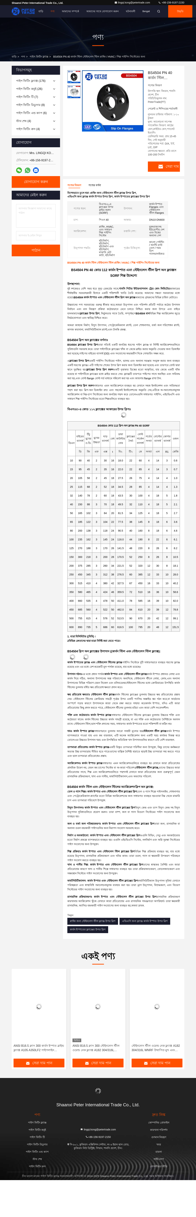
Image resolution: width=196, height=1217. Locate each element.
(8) (30, 105)
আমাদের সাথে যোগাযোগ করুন (102, 11)
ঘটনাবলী (130, 11)
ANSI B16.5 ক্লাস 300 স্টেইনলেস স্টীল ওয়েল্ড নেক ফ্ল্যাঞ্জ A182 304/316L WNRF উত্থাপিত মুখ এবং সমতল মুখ (96, 1048)
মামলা (159, 1151)
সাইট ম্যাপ (159, 1159)
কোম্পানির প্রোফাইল (158, 1122)
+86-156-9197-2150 (171, 2)
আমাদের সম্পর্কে (70, 11)
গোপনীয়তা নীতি (158, 1166)
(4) (23, 121)
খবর (158, 1144)
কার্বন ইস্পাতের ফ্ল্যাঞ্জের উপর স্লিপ (88, 929)
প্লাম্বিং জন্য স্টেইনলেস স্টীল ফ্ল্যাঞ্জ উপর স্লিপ (92, 921)
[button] (25, 1015)
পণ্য (53, 11)
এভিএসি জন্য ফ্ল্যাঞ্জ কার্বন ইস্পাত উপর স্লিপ (144, 921)
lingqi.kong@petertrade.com (132, 2)
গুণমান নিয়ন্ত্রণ (158, 1137)
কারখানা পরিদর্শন (159, 1129)
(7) (27, 96)
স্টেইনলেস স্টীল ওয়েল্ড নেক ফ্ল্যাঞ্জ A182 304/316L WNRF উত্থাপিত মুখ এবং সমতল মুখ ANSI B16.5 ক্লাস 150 (156, 1048)
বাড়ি (40, 11)
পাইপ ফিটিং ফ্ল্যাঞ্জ (39, 56)
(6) (31, 113)
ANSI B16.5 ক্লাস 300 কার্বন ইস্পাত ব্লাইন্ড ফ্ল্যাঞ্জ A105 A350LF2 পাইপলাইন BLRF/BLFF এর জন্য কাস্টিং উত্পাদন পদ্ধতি (39, 1048)
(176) (31, 80)
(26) (29, 88)
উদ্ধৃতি (180, 11)
